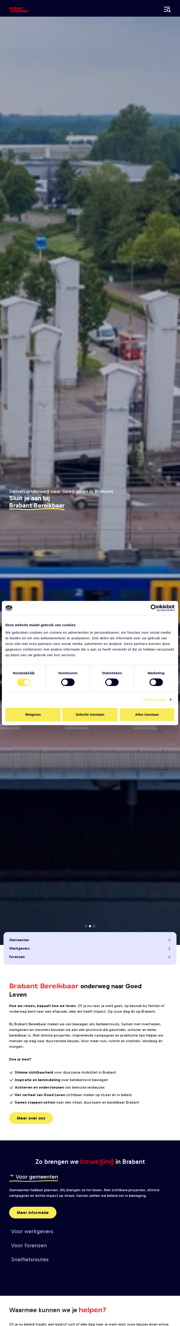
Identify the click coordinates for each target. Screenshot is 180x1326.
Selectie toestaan (90, 714)
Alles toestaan (147, 714)
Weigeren (33, 714)
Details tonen (154, 699)
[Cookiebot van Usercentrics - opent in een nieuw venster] (154, 607)
